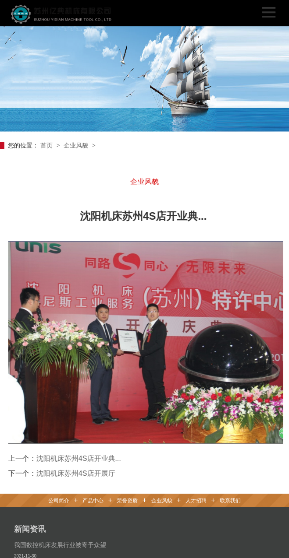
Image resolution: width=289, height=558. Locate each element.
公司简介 (58, 499)
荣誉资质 (127, 499)
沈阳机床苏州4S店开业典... (73, 456)
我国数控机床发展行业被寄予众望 (60, 543)
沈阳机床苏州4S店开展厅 (70, 471)
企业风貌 (77, 143)
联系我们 (230, 499)
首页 (47, 143)
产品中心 (92, 499)
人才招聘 (196, 499)
